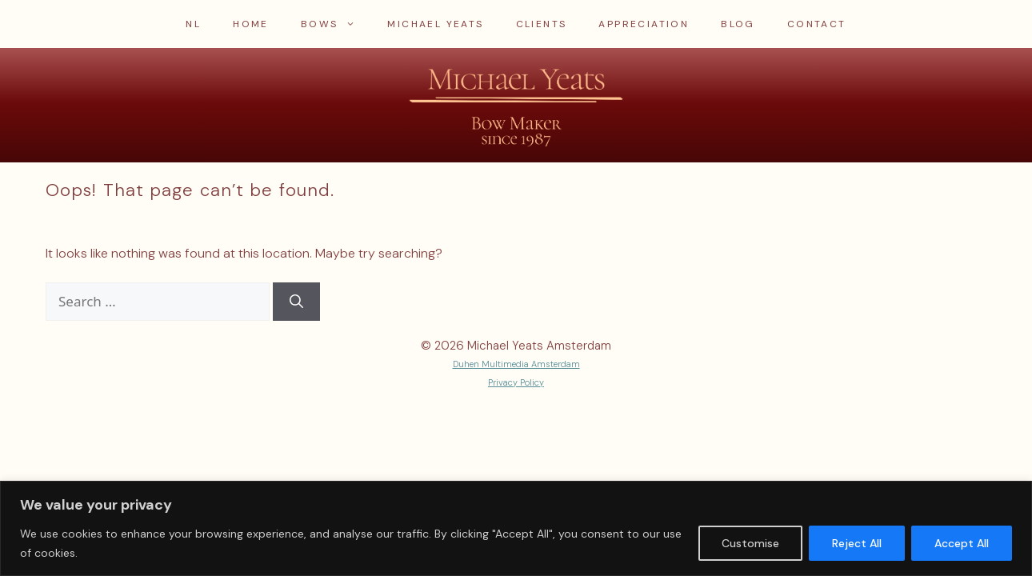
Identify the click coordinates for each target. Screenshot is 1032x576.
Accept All (961, 543)
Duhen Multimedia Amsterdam (516, 364)
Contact (816, 24)
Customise (750, 543)
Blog (738, 24)
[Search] (296, 301)
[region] (516, 528)
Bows (336, 24)
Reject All (857, 543)
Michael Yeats (435, 24)
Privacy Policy (516, 382)
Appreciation (643, 24)
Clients (541, 24)
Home (251, 24)
